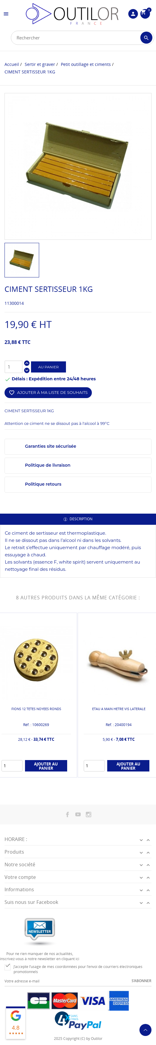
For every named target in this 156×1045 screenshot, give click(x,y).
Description (80, 518)
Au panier (48, 367)
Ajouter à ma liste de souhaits (48, 393)
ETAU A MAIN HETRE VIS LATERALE (118, 708)
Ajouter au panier (46, 766)
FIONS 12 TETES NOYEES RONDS (36, 708)
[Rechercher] (82, 38)
